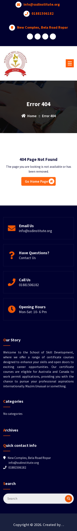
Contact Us (27, 268)
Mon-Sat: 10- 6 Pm (33, 322)
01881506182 (43, 8)
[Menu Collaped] (70, 63)
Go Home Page (39, 195)
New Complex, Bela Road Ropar (42, 22)
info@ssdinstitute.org (35, 241)
